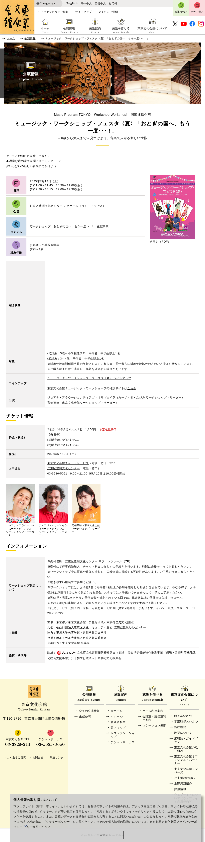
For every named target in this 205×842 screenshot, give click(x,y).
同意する (106, 834)
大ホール (117, 710)
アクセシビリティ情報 (55, 11)
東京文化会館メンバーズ (186, 770)
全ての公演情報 (89, 710)
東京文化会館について (152, 30)
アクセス (97, 205)
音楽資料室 (118, 722)
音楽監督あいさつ (186, 721)
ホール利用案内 (153, 710)
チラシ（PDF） (160, 241)
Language (47, 3)
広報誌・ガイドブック (186, 740)
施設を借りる (121, 30)
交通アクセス (181, 11)
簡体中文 (86, 3)
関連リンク (56, 757)
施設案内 (95, 30)
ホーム (45, 30)
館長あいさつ (183, 715)
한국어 (113, 3)
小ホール (117, 716)
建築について (183, 732)
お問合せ (37, 757)
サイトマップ (83, 11)
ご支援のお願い (184, 778)
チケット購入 (197, 11)
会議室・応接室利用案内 (154, 718)
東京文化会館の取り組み (186, 749)
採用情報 (180, 789)
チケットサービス (122, 742)
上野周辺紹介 (183, 783)
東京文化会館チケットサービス (68, 463)
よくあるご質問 (108, 11)
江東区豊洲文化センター (63, 468)
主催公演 (85, 716)
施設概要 (180, 727)
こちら (131, 388)
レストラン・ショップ (122, 735)
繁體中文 (100, 3)
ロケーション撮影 (154, 725)
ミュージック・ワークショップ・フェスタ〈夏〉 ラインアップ (89, 378)
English (72, 3)
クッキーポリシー (58, 821)
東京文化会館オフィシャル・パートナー (186, 760)
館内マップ (118, 727)
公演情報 (69, 30)
